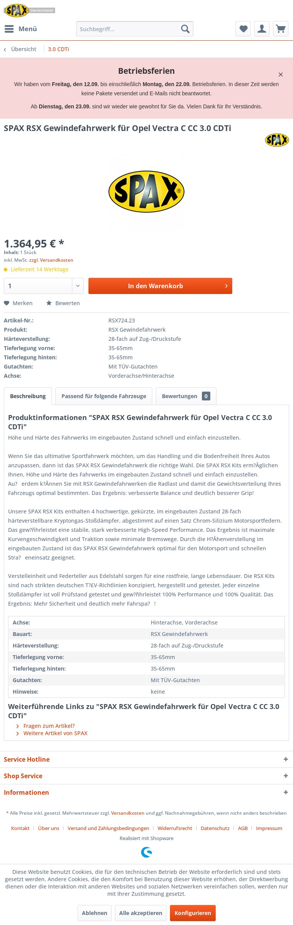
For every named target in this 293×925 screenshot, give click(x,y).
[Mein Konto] (262, 29)
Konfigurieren (193, 913)
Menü (21, 28)
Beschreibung (28, 396)
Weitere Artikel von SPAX (52, 733)
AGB (243, 828)
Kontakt (20, 828)
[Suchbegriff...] (134, 29)
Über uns (48, 828)
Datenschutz (215, 828)
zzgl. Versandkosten (51, 260)
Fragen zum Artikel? (46, 725)
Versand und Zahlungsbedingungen (108, 828)
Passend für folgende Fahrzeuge (104, 396)
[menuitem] (20, 29)
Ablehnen (94, 913)
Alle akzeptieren (140, 913)
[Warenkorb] (280, 29)
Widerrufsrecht (175, 828)
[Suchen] (185, 29)
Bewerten (63, 303)
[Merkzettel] (243, 29)
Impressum (269, 828)
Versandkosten (128, 813)
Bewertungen (186, 396)
